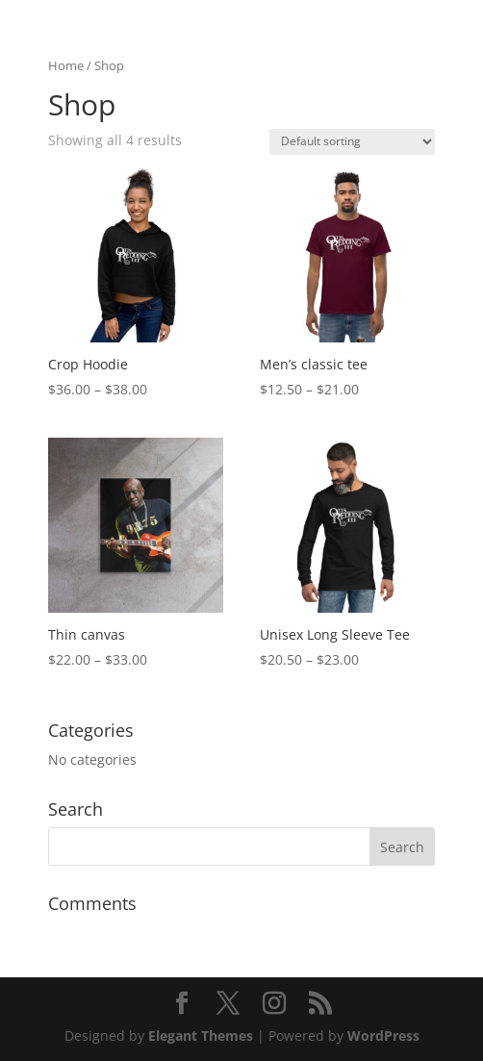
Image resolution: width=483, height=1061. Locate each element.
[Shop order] (352, 142)
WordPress (383, 1035)
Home (66, 65)
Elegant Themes (200, 1035)
